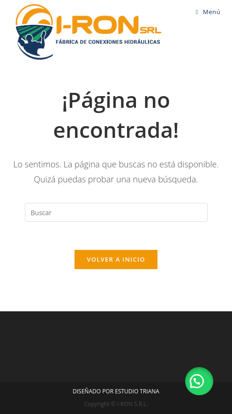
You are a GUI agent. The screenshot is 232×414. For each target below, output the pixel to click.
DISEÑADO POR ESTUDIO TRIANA (116, 391)
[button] (199, 381)
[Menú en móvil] (208, 11)
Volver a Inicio (116, 259)
